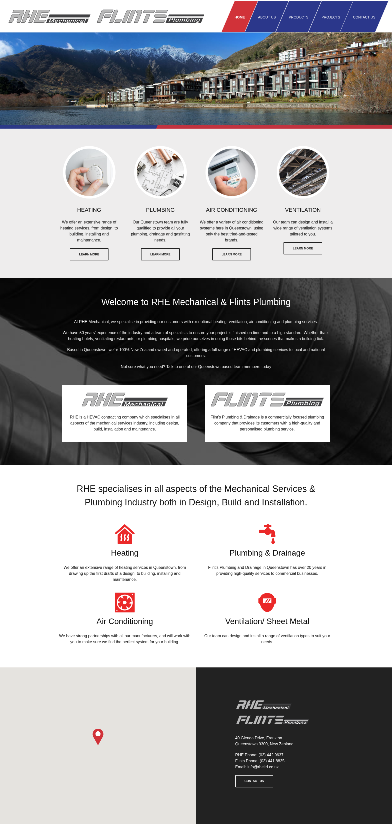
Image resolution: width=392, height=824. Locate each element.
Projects (331, 17)
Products (298, 17)
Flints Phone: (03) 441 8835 (259, 761)
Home (239, 17)
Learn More (89, 254)
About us (267, 17)
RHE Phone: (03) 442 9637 (259, 755)
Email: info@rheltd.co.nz (257, 767)
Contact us (364, 17)
